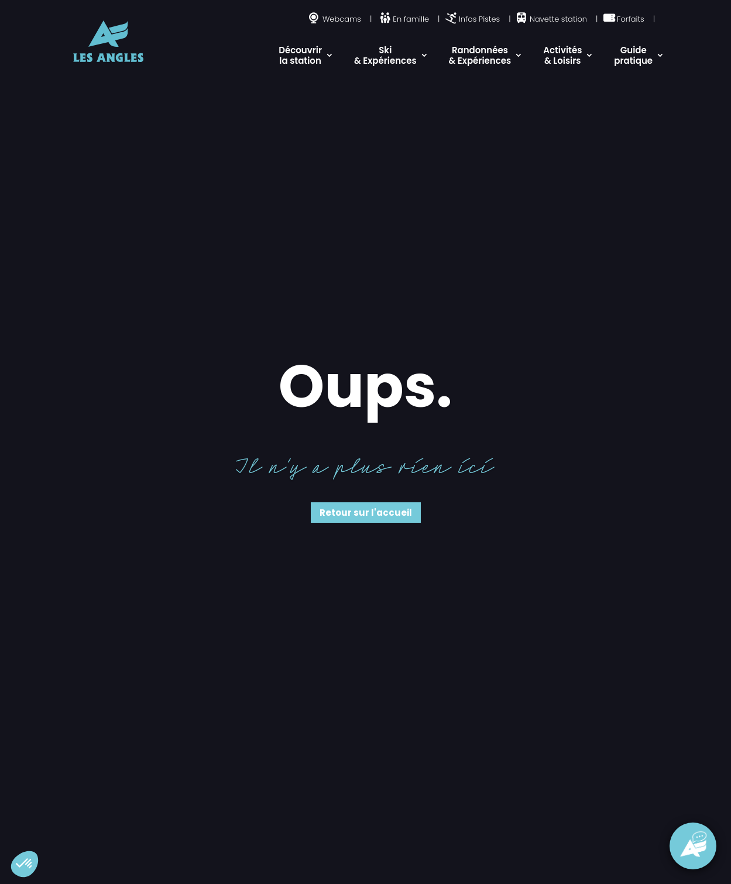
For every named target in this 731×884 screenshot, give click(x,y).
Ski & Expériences (385, 55)
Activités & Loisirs (562, 55)
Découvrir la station (300, 55)
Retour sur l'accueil (366, 512)
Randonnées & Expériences (480, 55)
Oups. (365, 386)
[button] (25, 864)
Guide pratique (633, 55)
